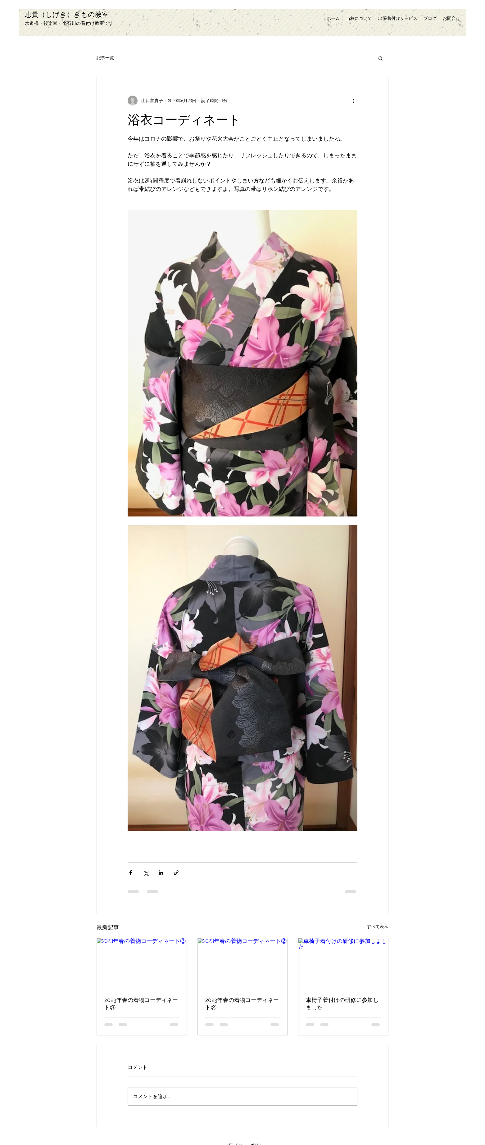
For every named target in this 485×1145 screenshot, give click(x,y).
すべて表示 (377, 926)
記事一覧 (105, 58)
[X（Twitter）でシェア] (146, 873)
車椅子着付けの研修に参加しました (342, 1004)
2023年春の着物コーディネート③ (141, 1004)
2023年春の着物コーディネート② (242, 1004)
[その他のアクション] (353, 100)
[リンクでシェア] (176, 873)
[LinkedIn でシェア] (161, 873)
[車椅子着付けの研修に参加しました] (343, 963)
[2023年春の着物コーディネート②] (243, 963)
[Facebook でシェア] (131, 873)
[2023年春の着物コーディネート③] (142, 963)
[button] (380, 58)
